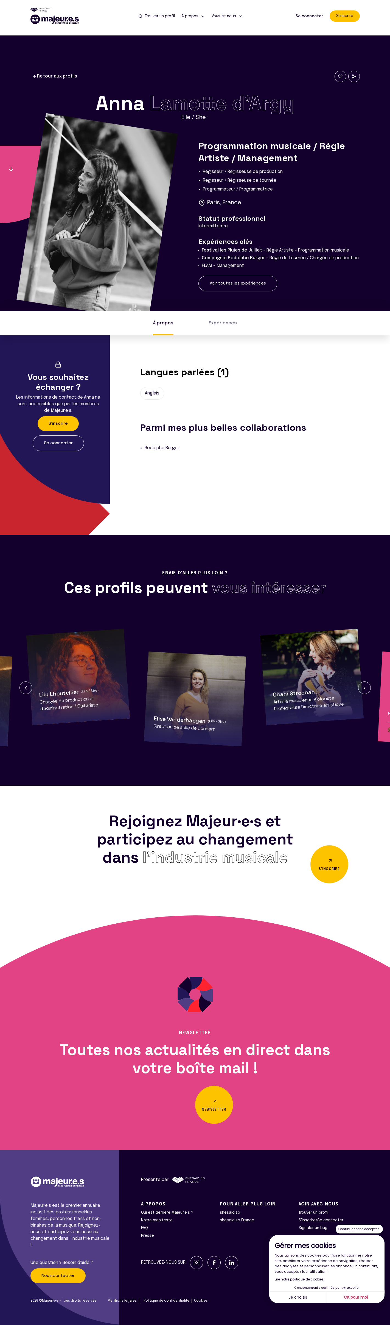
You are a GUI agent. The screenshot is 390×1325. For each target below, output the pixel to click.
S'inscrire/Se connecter (321, 1220)
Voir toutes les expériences (238, 283)
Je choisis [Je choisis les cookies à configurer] (298, 1297)
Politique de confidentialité (166, 1300)
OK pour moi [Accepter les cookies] (356, 1297)
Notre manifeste (157, 1220)
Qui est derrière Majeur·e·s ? (167, 1212)
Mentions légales (122, 1300)
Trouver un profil (314, 1212)
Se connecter (309, 16)
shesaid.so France (237, 1220)
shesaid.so (230, 1212)
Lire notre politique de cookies (299, 1279)
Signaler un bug (313, 1228)
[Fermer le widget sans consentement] (359, 1229)
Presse (147, 1236)
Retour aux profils (55, 76)
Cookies (201, 1300)
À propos (163, 323)
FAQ (144, 1228)
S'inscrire (344, 16)
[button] (25, 687)
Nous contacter (58, 1276)
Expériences (223, 323)
